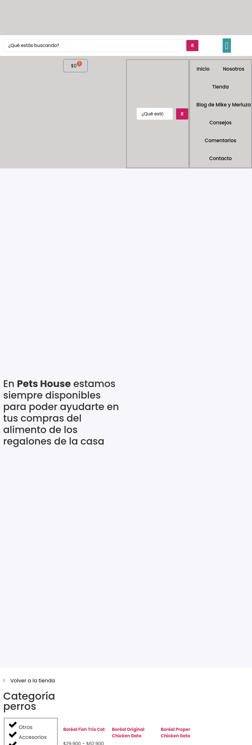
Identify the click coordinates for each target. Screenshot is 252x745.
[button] (227, 45)
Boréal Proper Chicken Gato (175, 732)
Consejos (220, 122)
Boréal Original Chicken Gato (128, 732)
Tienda (220, 86)
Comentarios (220, 140)
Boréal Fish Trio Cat (84, 729)
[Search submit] (192, 45)
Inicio (203, 69)
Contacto (220, 158)
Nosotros (233, 69)
